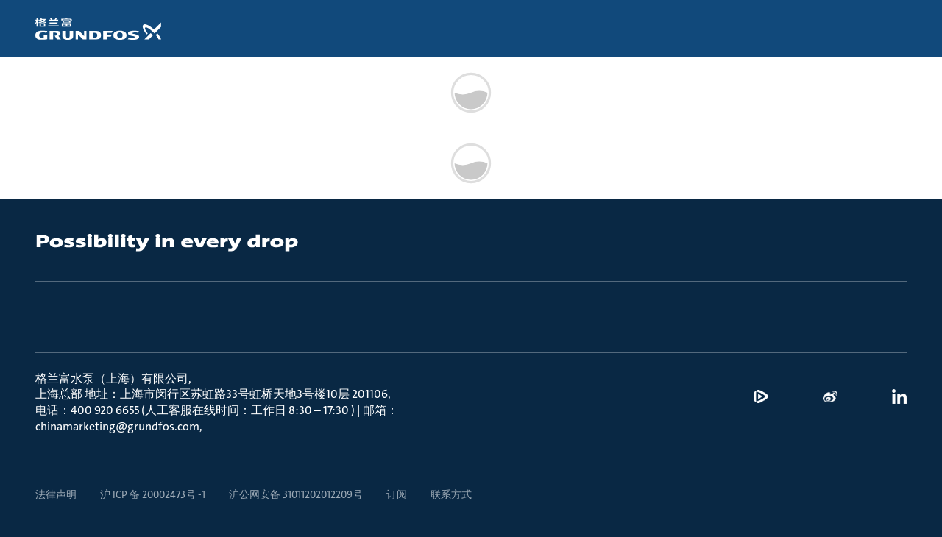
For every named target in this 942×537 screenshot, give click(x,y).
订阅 (396, 494)
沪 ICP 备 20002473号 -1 (152, 494)
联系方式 (451, 494)
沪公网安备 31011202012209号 (296, 494)
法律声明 (56, 494)
